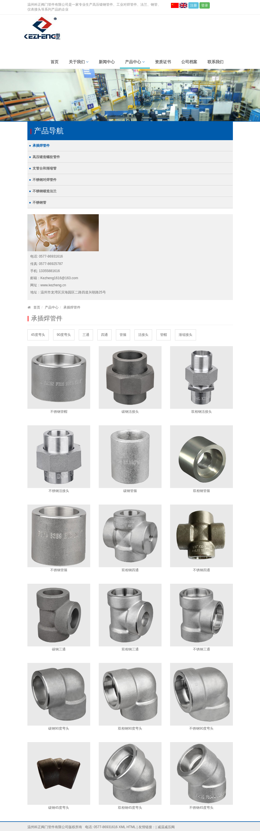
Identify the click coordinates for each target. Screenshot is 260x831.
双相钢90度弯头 (130, 728)
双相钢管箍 (201, 491)
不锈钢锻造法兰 (45, 191)
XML (122, 827)
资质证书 (163, 62)
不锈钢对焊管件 (45, 180)
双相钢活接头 (201, 412)
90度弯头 (64, 335)
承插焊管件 (41, 146)
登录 (204, 5)
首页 (55, 62)
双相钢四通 (130, 570)
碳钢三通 (59, 649)
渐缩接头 (185, 335)
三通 (85, 335)
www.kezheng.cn (53, 285)
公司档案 (189, 62)
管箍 (123, 335)
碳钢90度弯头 (58, 728)
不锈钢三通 (201, 649)
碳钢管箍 (130, 491)
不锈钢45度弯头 (201, 808)
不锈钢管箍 (58, 570)
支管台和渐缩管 (45, 168)
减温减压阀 (166, 827)
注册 (193, 5)
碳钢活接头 (130, 412)
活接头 (143, 335)
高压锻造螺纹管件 (46, 157)
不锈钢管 (39, 203)
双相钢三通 (130, 649)
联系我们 (215, 62)
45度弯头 (38, 335)
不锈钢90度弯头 (201, 728)
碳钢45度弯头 (58, 808)
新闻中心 (107, 62)
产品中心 (135, 62)
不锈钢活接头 (59, 491)
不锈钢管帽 (58, 412)
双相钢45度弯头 (130, 808)
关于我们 (78, 62)
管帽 (163, 335)
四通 (104, 335)
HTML (131, 827)
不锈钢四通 (201, 570)
